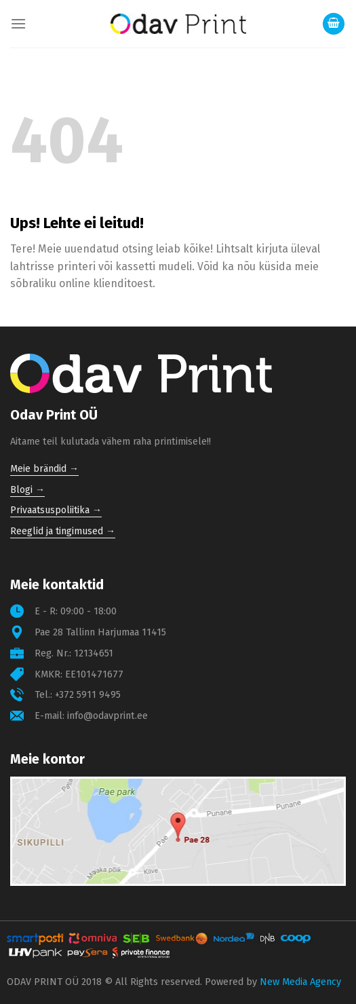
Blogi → (27, 490)
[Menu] (18, 23)
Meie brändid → (44, 469)
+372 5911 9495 (88, 695)
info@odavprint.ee (107, 716)
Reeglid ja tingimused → (62, 531)
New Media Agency (300, 982)
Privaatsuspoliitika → (56, 510)
